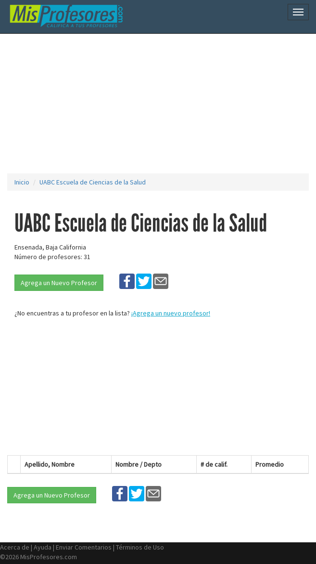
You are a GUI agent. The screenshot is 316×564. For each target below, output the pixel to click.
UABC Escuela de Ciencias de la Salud (92, 182)
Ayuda (42, 547)
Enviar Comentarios (84, 547)
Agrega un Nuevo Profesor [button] (59, 282)
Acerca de (14, 547)
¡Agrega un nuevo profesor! (170, 313)
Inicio (21, 182)
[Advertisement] (161, 103)
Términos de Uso (140, 547)
